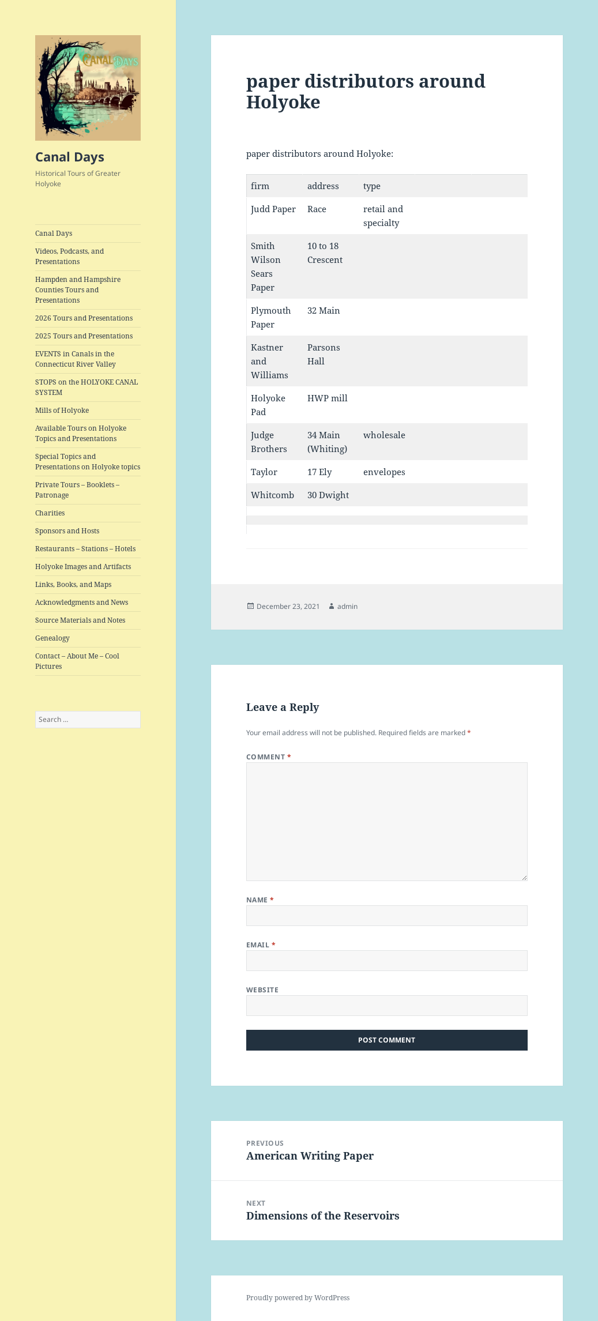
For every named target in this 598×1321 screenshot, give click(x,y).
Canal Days (69, 156)
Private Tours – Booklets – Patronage (77, 490)
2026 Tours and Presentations (84, 318)
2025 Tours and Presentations (84, 336)
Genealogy (52, 638)
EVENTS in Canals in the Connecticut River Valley (75, 359)
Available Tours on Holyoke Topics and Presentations (80, 433)
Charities (50, 513)
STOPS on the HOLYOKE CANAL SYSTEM (86, 387)
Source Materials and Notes (80, 620)
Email (261, 945)
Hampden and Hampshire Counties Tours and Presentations (78, 289)
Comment (268, 757)
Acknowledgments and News (81, 602)
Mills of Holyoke (62, 410)
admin (347, 606)
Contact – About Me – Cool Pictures (77, 661)
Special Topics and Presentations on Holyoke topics (87, 461)
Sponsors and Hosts (67, 531)
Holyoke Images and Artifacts (83, 566)
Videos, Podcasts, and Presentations (69, 256)
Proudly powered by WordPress (297, 1298)
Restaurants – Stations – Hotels (85, 549)
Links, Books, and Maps (73, 584)
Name (260, 900)
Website (262, 990)
